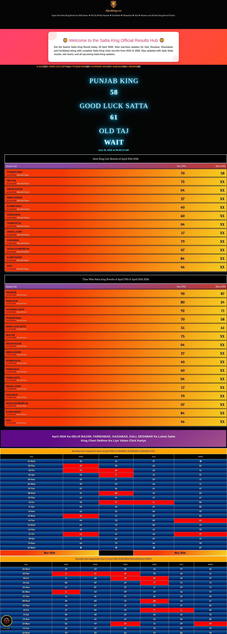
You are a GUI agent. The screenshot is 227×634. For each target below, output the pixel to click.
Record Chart (23, 175)
